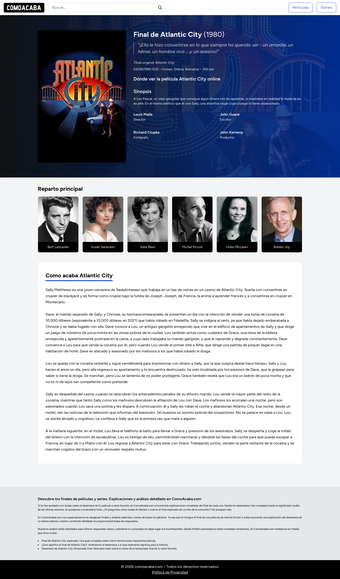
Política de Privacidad (170, 572)
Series (326, 7)
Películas (301, 7)
